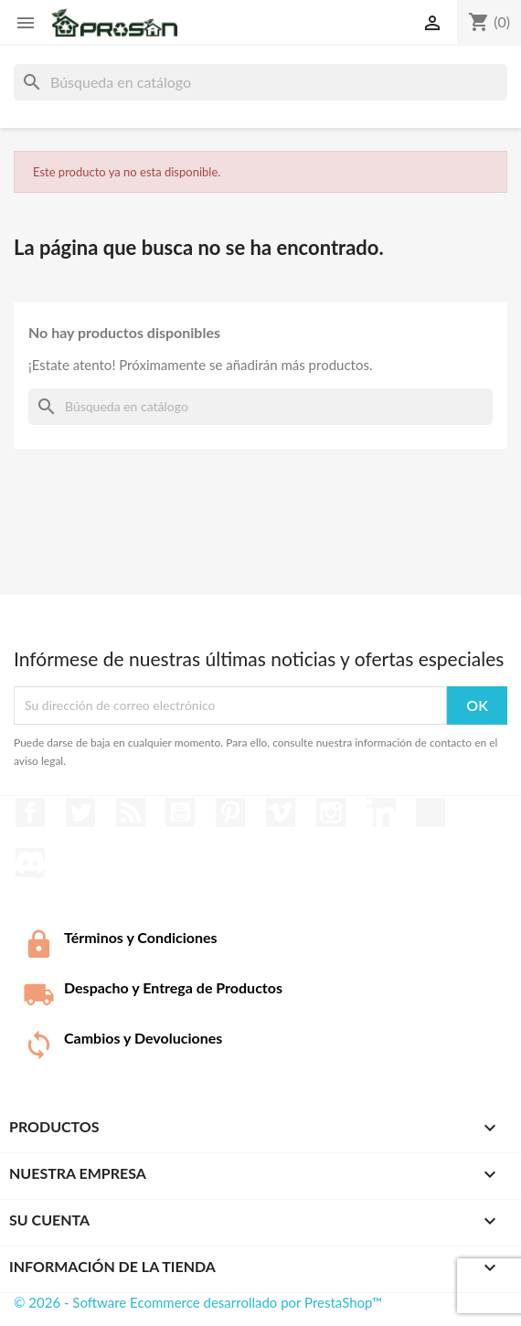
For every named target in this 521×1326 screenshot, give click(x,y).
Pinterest (230, 812)
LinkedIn (381, 812)
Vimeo (280, 812)
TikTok (430, 812)
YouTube (180, 812)
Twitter (80, 812)
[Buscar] (260, 82)
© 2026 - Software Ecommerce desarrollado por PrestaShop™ (198, 1302)
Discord (30, 862)
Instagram (331, 812)
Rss (130, 812)
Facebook (30, 812)
